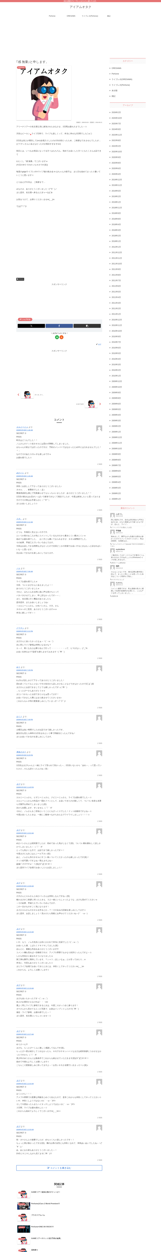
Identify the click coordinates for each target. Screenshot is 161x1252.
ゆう (18, 667)
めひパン (20, 473)
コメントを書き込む (61, 1167)
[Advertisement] (80, 37)
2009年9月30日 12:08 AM (25, 885)
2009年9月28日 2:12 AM (24, 522)
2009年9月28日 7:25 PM (24, 670)
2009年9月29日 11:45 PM (25, 787)
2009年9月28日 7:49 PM (24, 719)
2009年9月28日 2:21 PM (24, 631)
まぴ (18, 784)
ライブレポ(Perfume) (128, 1245)
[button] (87, 326)
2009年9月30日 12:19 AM (25, 988)
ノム (18, 568)
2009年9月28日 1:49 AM (24, 476)
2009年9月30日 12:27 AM (25, 1033)
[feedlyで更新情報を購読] (57, 337)
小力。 (19, 519)
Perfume (20, 279)
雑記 (144, 1245)
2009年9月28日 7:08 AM (24, 571)
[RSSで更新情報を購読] (61, 337)
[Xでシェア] (31, 326)
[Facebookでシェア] (59, 326)
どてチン (20, 628)
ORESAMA (111, 1245)
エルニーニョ (22, 427)
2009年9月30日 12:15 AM (25, 931)
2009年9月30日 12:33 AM (25, 1083)
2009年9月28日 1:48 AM (24, 430)
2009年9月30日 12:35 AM (25, 1129)
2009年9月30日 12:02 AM (25, 833)
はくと (19, 716)
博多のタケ (21, 752)
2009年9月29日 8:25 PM (24, 755)
